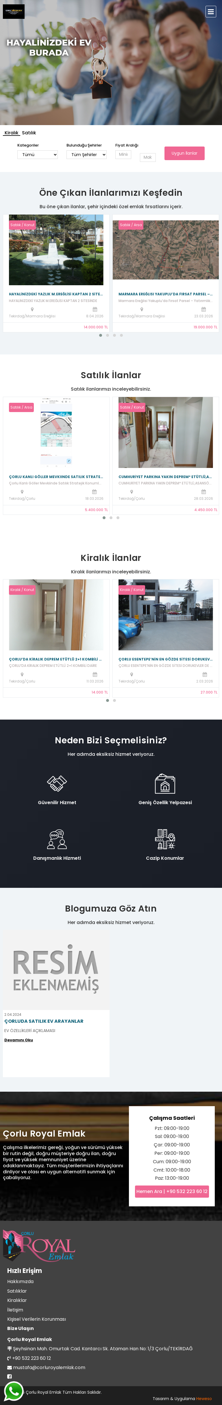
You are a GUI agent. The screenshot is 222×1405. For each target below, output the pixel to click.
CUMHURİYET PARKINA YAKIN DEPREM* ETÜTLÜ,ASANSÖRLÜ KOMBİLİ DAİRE (166, 476)
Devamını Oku (18, 1040)
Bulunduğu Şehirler (84, 145)
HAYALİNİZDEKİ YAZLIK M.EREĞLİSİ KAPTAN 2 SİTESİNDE (56, 294)
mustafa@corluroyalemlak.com (49, 1367)
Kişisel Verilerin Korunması (36, 1319)
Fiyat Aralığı (126, 145)
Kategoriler (28, 145)
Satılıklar (17, 1291)
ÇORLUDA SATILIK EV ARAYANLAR (44, 1021)
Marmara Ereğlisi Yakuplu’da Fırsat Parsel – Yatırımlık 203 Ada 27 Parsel (166, 294)
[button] (100, 335)
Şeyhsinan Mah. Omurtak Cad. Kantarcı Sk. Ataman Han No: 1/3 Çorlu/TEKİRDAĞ (103, 1348)
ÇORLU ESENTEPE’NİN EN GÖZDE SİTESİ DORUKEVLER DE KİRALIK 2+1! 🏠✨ (166, 659)
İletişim (15, 1310)
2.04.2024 (12, 1014)
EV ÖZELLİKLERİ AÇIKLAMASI (29, 1030)
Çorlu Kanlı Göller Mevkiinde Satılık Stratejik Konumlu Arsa (56, 476)
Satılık (29, 132)
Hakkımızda (20, 1281)
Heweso (204, 1399)
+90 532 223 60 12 (31, 1358)
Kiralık (11, 132)
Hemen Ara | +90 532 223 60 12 (172, 1191)
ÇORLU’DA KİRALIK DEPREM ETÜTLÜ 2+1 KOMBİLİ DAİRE (56, 659)
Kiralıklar (17, 1300)
